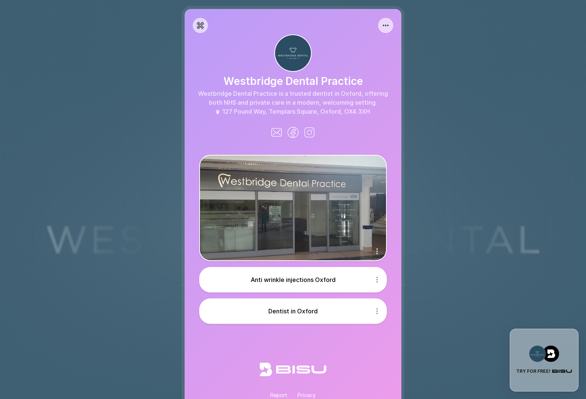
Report (278, 395)
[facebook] (293, 132)
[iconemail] (277, 132)
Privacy (306, 395)
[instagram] (309, 132)
